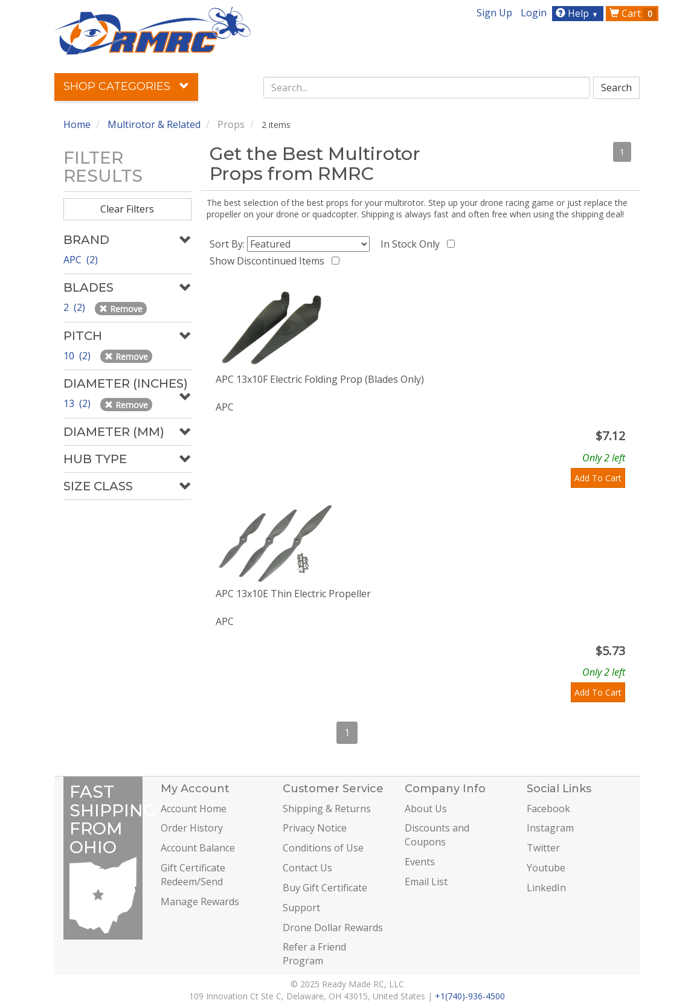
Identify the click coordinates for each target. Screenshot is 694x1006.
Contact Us (307, 867)
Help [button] (578, 13)
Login (534, 12)
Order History (192, 828)
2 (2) (75, 307)
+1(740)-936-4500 (470, 996)
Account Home (194, 808)
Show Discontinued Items (269, 261)
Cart (633, 13)
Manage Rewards (200, 901)
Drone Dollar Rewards (333, 927)
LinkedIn (546, 887)
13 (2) (78, 403)
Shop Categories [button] (126, 86)
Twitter (543, 847)
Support (301, 907)
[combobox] (426, 87)
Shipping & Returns (327, 808)
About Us (426, 808)
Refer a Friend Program (314, 953)
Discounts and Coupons (437, 834)
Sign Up (494, 12)
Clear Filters (127, 209)
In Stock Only (413, 244)
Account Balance (198, 847)
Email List (426, 881)
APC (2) (80, 259)
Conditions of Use (323, 847)
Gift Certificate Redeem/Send (193, 874)
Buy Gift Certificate (325, 887)
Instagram (550, 828)
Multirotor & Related (154, 124)
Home (77, 124)
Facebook (548, 808)
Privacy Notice (315, 828)
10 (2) (78, 355)
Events (420, 861)
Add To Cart (598, 478)
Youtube (546, 867)
